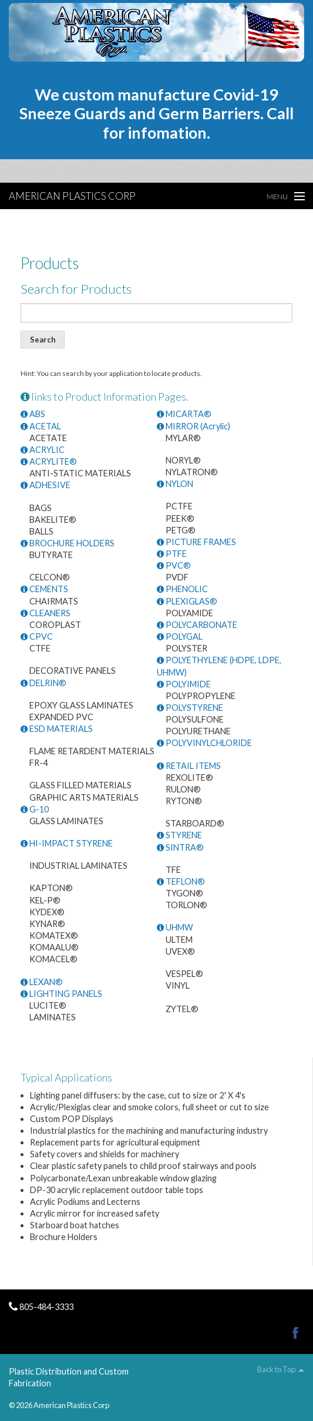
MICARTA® (184, 414)
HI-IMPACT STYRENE (67, 843)
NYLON (175, 484)
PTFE (172, 554)
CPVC (37, 636)
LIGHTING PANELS (61, 994)
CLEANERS (45, 613)
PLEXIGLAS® (187, 601)
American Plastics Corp (72, 196)
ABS (33, 414)
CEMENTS (44, 589)
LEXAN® (42, 982)
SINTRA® (180, 847)
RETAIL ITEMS (189, 766)
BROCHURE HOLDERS (68, 543)
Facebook (295, 1332)
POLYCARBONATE (197, 625)
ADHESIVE (45, 485)
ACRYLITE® (49, 461)
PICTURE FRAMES (196, 542)
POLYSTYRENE (190, 708)
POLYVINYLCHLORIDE (204, 743)
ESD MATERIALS (57, 729)
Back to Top (276, 1369)
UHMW (175, 927)
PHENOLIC (182, 589)
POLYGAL (180, 636)
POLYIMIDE (184, 684)
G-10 (35, 809)
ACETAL (41, 426)
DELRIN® (43, 683)
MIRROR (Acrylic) (193, 426)
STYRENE (179, 835)
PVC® (174, 565)
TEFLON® (181, 881)
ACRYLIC (43, 450)
